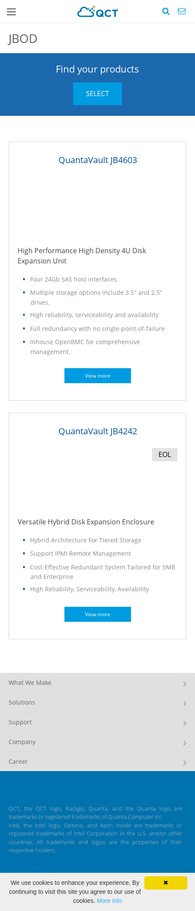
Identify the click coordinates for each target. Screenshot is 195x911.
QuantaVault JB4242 (97, 431)
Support (20, 722)
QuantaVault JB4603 (97, 160)
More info (109, 900)
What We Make (30, 682)
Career (18, 761)
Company (22, 742)
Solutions (22, 702)
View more (97, 375)
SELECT (97, 93)
